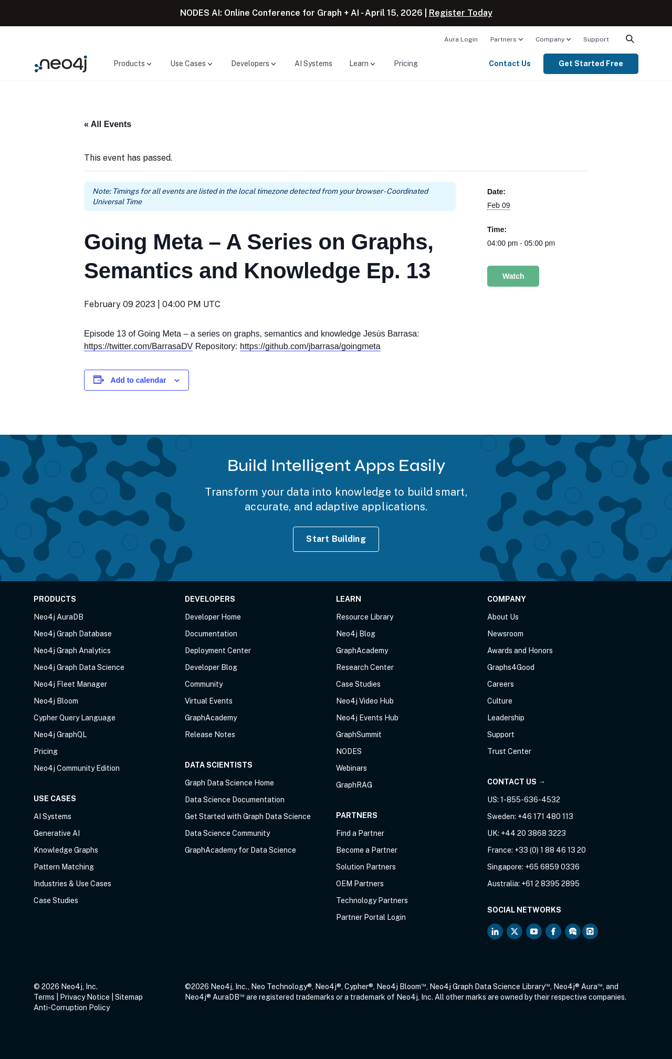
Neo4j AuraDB (58, 617)
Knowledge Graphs (66, 850)
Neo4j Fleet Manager (70, 684)
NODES (349, 751)
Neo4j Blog (355, 634)
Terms (44, 997)
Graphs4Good (510, 667)
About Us (503, 617)
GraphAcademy (211, 718)
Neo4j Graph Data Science (79, 667)
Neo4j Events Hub (367, 718)
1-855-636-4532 (530, 799)
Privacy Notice (85, 997)
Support (596, 39)
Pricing (406, 63)
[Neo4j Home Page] (61, 63)
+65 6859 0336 (552, 867)
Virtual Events (209, 701)
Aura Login (461, 39)
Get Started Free (591, 63)
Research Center (365, 667)
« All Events (107, 124)
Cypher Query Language (75, 718)
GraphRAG (354, 785)
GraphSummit (359, 734)
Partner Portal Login (371, 917)
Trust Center (509, 751)
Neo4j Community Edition (77, 768)
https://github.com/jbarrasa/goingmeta (310, 346)
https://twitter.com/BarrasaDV (138, 346)
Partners (503, 39)
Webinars (351, 768)
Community (204, 684)
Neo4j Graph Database (73, 634)
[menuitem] (461, 39)
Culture (499, 701)
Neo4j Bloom (56, 701)
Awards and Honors (520, 650)
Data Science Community (227, 833)
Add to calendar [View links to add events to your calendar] (138, 380)
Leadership (505, 718)
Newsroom (505, 634)
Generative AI (57, 833)
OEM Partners (360, 883)
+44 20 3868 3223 (533, 833)
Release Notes (210, 734)
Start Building (336, 539)
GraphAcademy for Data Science (240, 850)
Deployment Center (218, 650)
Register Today (460, 13)
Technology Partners (372, 900)
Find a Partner (360, 833)
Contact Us (510, 63)
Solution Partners (366, 867)
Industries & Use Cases (72, 883)
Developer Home (213, 617)
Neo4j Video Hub (365, 701)
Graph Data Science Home (229, 783)
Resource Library (364, 617)
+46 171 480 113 (545, 816)
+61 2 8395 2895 (550, 883)
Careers (500, 684)
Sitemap (129, 997)
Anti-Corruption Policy (72, 1007)
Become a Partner (366, 850)
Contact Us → (516, 782)
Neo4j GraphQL (60, 734)
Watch (513, 276)
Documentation (211, 634)
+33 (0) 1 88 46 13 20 (550, 850)
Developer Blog (211, 667)
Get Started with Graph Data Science (248, 816)
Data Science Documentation (235, 799)
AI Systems (313, 63)
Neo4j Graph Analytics (72, 650)
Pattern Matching (64, 867)
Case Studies (56, 900)
